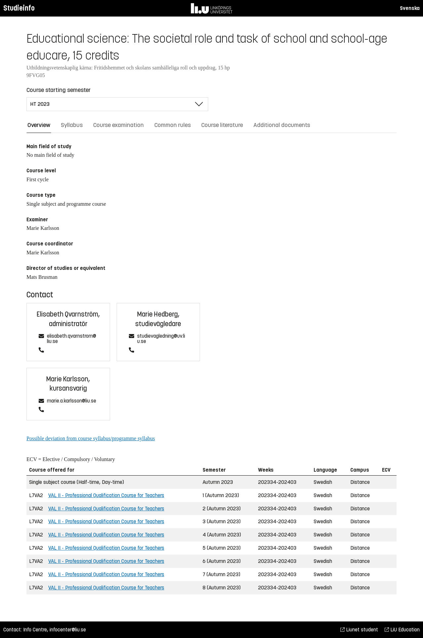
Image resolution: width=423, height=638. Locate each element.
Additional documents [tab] (281, 125)
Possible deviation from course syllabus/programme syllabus (90, 438)
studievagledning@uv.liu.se (161, 338)
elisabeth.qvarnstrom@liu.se (71, 338)
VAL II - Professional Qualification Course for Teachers (106, 495)
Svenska (410, 8)
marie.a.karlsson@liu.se (71, 401)
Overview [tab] (38, 125)
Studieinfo (19, 8)
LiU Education (402, 629)
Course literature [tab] (222, 125)
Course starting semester (58, 90)
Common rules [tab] (172, 125)
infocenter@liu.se (68, 629)
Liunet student (359, 629)
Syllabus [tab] (72, 125)
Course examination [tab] (118, 125)
